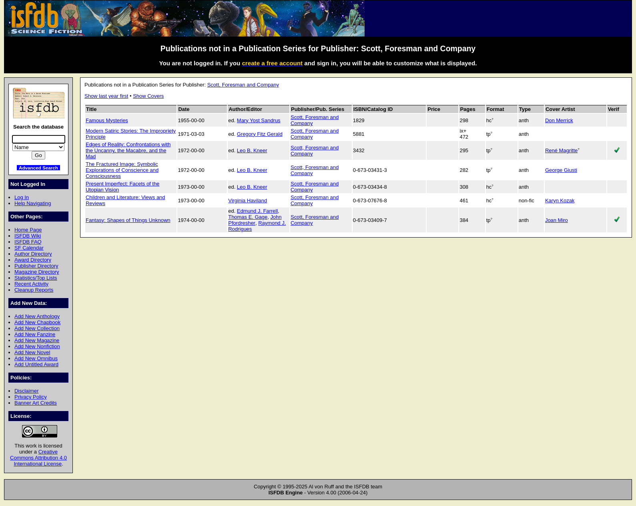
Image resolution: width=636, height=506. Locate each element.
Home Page (28, 230)
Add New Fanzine (34, 334)
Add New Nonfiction (37, 346)
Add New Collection (37, 328)
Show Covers (148, 96)
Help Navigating (32, 203)
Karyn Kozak (559, 201)
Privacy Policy (30, 397)
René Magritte (561, 150)
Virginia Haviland (247, 201)
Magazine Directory (36, 272)
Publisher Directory (36, 266)
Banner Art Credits (35, 403)
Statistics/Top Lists (35, 278)
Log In (21, 197)
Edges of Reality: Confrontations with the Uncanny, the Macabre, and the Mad (128, 150)
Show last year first (106, 96)
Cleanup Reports (33, 290)
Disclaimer (26, 391)
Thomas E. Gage (247, 217)
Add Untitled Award (36, 364)
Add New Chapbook (37, 322)
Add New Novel (32, 352)
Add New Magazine (36, 340)
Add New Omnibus (36, 358)
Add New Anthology (37, 316)
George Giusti (561, 170)
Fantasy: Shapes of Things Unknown (128, 220)
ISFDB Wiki (27, 236)
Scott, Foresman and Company (243, 85)
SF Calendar (29, 248)
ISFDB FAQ (28, 242)
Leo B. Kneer (252, 150)
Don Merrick (559, 120)
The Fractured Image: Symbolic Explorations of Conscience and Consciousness (122, 170)
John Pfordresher (254, 220)
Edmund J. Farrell (257, 211)
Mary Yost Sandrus (259, 120)
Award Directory (32, 260)
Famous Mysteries (107, 120)
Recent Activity (31, 284)
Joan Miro (556, 220)
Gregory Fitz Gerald (260, 134)
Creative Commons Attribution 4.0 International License (38, 458)
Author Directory (33, 254)
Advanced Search (38, 167)
